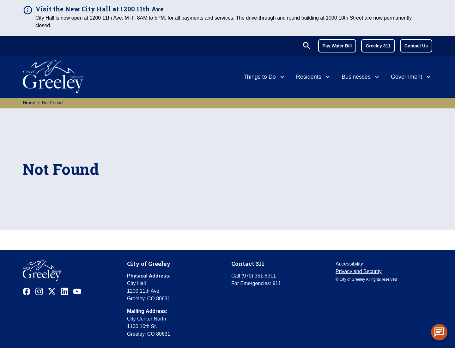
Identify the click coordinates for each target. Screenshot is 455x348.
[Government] (411, 77)
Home (29, 102)
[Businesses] (361, 77)
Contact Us (416, 45)
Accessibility (349, 263)
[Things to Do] (265, 77)
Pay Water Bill (337, 45)
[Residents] (313, 77)
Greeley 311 (378, 45)
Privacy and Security (359, 271)
